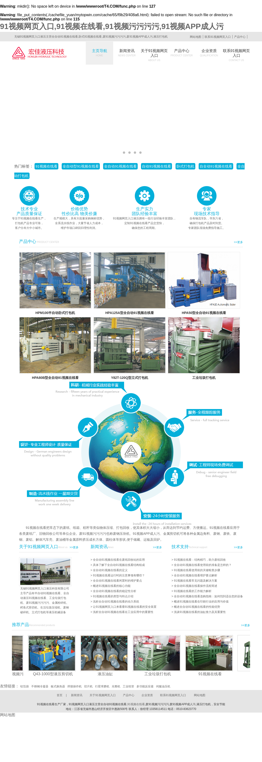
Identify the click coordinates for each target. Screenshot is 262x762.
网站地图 (195, 37)
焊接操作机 (74, 686)
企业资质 (209, 53)
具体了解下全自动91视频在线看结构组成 (119, 565)
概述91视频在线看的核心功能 (111, 586)
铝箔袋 (24, 686)
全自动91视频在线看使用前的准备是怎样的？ (202, 565)
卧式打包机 (185, 166)
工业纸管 (128, 686)
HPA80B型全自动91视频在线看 (55, 378)
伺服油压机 (163, 686)
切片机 (88, 686)
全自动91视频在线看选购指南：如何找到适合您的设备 (208, 596)
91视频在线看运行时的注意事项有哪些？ (119, 575)
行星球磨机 (102, 686)
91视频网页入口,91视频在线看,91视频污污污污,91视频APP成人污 (112, 26)
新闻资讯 (127, 53)
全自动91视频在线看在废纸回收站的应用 (119, 559)
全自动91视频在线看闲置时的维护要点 (117, 580)
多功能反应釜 (145, 686)
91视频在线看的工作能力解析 (192, 591)
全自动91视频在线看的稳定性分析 (114, 591)
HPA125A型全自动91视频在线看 (129, 313)
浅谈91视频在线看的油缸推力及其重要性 (200, 612)
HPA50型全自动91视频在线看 (204, 313)
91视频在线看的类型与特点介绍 (113, 596)
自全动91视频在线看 (216, 166)
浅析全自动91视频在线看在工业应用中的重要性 (123, 612)
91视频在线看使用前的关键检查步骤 (197, 570)
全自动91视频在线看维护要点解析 (195, 575)
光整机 (116, 686)
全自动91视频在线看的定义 (110, 570)
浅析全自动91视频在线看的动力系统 (116, 601)
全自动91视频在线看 (120, 166)
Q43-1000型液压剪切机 (54, 674)
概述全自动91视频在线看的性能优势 (197, 606)
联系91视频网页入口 (218, 37)
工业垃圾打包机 (204, 378)
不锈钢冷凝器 (39, 686)
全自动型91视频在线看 (81, 166)
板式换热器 (58, 686)
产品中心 (240, 37)
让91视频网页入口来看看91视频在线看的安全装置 (124, 606)
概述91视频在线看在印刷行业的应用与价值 (201, 601)
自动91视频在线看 (156, 166)
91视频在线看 (46, 166)
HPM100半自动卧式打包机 (55, 313)
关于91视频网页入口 (154, 55)
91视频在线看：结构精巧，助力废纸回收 (200, 559)
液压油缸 (106, 674)
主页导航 (99, 53)
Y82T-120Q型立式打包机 (129, 378)
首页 (59, 695)
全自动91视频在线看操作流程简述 (195, 586)
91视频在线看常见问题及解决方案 (195, 580)
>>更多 (238, 242)
